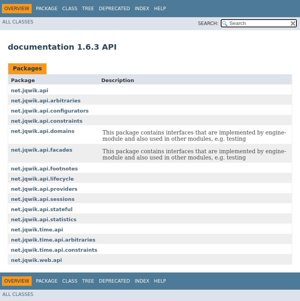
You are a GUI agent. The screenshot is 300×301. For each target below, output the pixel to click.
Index (142, 8)
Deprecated (114, 8)
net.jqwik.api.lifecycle (42, 179)
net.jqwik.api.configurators (50, 111)
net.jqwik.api (29, 90)
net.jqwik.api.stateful (42, 209)
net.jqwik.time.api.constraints (54, 250)
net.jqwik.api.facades (41, 150)
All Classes (17, 22)
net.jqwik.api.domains (43, 131)
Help (160, 8)
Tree (88, 8)
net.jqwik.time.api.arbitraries (53, 240)
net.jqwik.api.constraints (46, 121)
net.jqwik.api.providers (44, 189)
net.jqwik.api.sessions (43, 199)
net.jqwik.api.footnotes (44, 169)
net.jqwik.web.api (36, 260)
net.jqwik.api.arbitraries (45, 101)
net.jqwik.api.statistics (44, 219)
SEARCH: (208, 23)
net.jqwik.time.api (37, 230)
